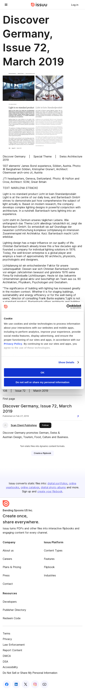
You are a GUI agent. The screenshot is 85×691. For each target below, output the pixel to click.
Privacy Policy (13, 343)
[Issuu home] (39, 5)
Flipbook (49, 567)
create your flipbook (49, 491)
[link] (75, 4)
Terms (6, 633)
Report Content (12, 650)
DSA (5, 661)
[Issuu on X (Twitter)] (26, 684)
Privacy (7, 639)
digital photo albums (53, 487)
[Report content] (79, 416)
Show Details (66, 362)
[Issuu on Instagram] (35, 684)
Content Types (53, 550)
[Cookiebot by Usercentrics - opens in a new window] (66, 307)
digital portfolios (57, 483)
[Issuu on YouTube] (44, 684)
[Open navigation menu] (6, 4)
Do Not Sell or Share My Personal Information (30, 672)
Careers (7, 558)
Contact (8, 583)
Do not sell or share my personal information (42, 382)
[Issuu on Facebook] (7, 684)
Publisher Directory (14, 610)
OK (42, 372)
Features (49, 558)
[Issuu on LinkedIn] (16, 684)
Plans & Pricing (12, 567)
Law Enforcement (14, 644)
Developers (10, 601)
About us (8, 550)
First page (9, 398)
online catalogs (30, 487)
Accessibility (10, 667)
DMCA (7, 656)
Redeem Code (12, 618)
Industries (50, 575)
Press (6, 575)
